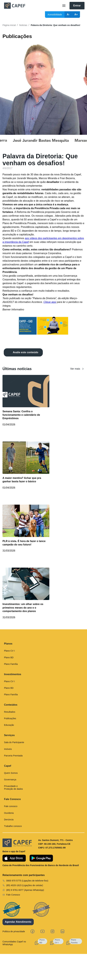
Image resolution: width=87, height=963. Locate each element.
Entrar (77, 5)
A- (68, 14)
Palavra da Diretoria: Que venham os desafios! (55, 25)
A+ (76, 14)
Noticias (23, 25)
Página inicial (9, 25)
